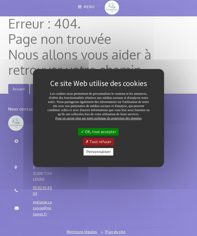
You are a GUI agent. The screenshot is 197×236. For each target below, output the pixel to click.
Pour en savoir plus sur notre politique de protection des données (98, 118)
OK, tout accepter (98, 131)
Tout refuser (98, 141)
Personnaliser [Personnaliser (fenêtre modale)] (98, 151)
